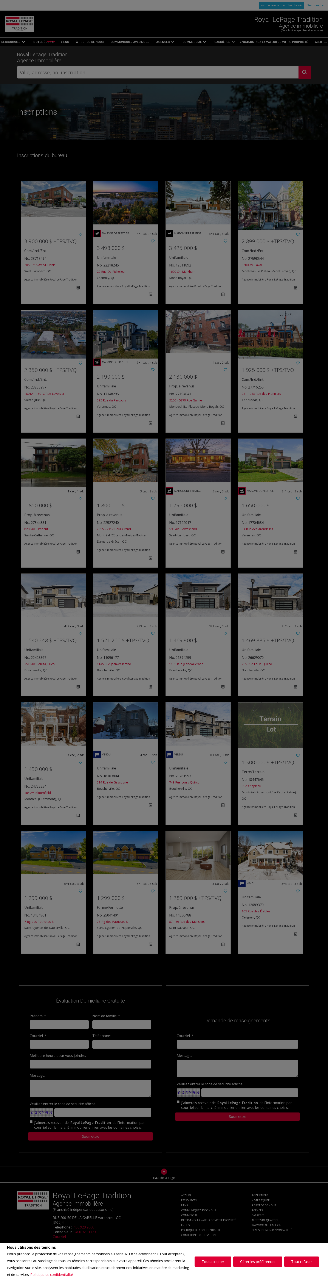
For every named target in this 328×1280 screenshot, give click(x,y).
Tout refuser (301, 1261)
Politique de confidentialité (51, 1274)
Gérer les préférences (257, 1261)
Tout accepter (213, 1261)
